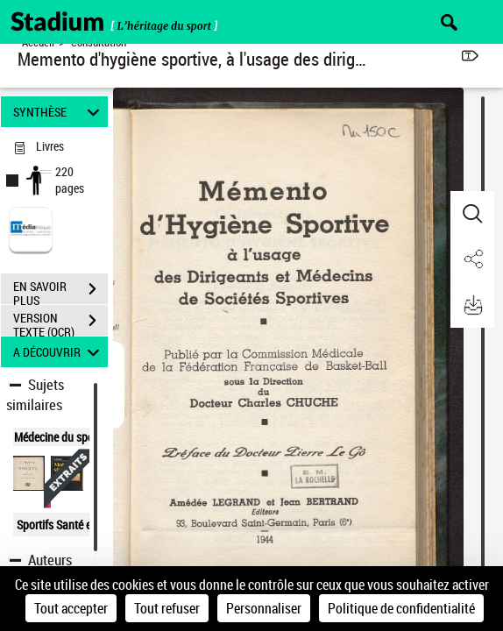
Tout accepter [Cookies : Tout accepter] (71, 608)
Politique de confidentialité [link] (401, 608)
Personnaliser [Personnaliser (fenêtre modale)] (263, 608)
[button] (472, 214)
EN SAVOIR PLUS (60, 291)
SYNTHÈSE (58, 111)
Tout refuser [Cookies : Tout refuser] (167, 608)
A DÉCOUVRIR (58, 352)
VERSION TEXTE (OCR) (60, 322)
